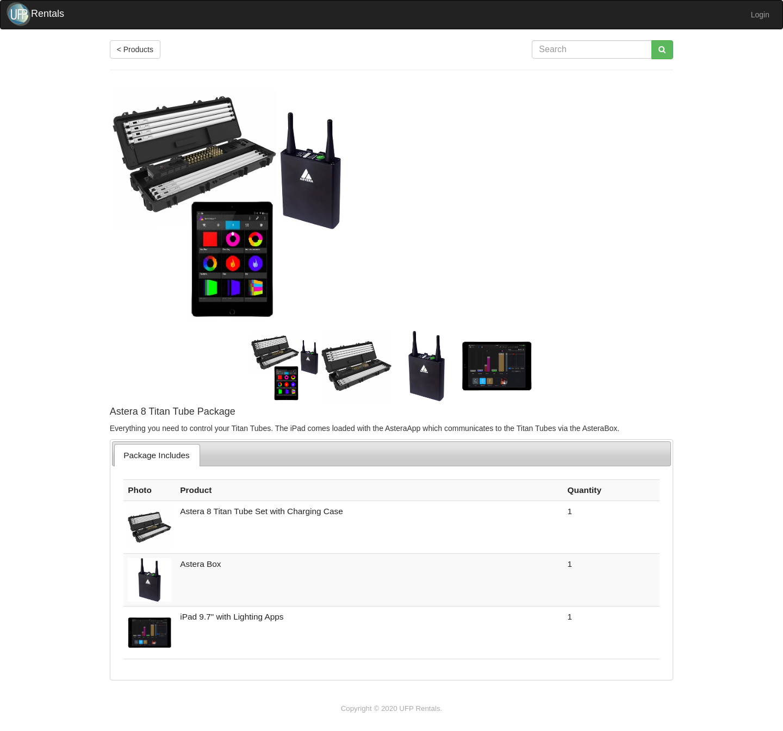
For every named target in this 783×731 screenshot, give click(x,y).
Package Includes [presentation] (156, 455)
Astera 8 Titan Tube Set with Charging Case (261, 511)
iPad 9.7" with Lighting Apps (231, 616)
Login (760, 14)
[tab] (157, 455)
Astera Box (200, 563)
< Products (135, 49)
